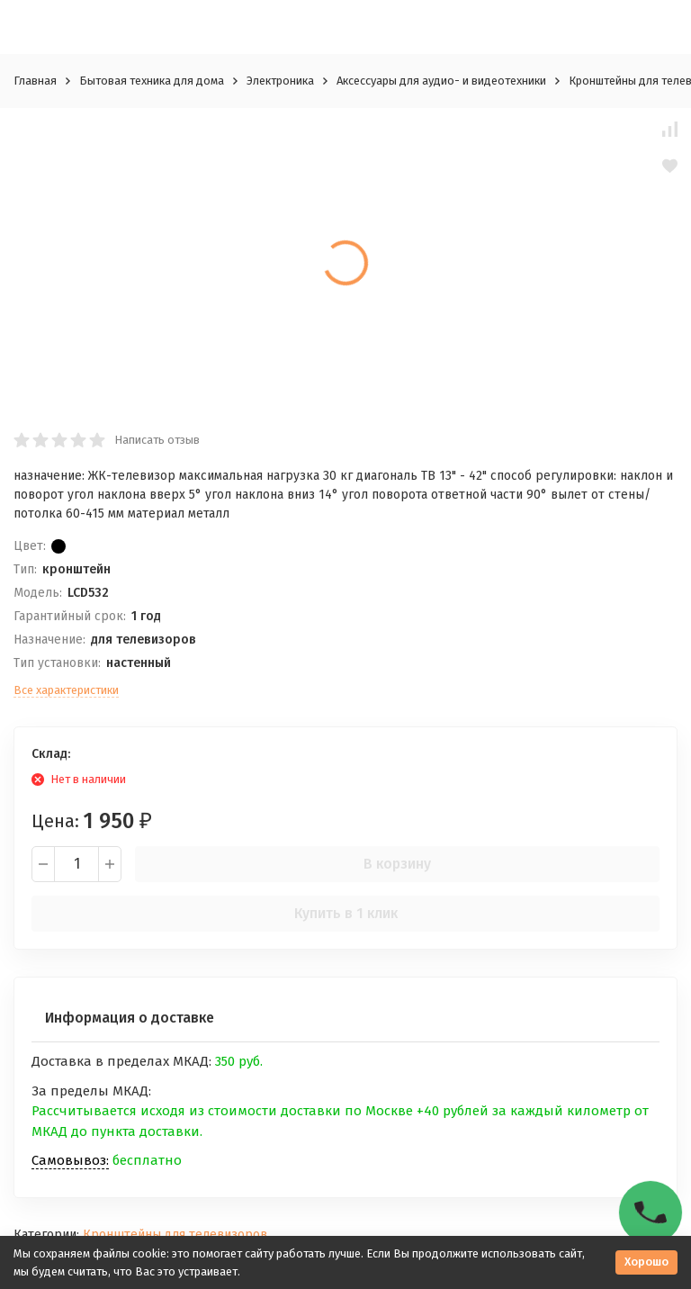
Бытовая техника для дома (151, 80)
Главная (35, 80)
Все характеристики (66, 690)
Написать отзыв (157, 439)
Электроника (280, 80)
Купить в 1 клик (346, 913)
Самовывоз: (70, 1160)
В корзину (397, 863)
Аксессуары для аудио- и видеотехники (441, 80)
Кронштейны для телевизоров (175, 1234)
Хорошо (646, 1261)
